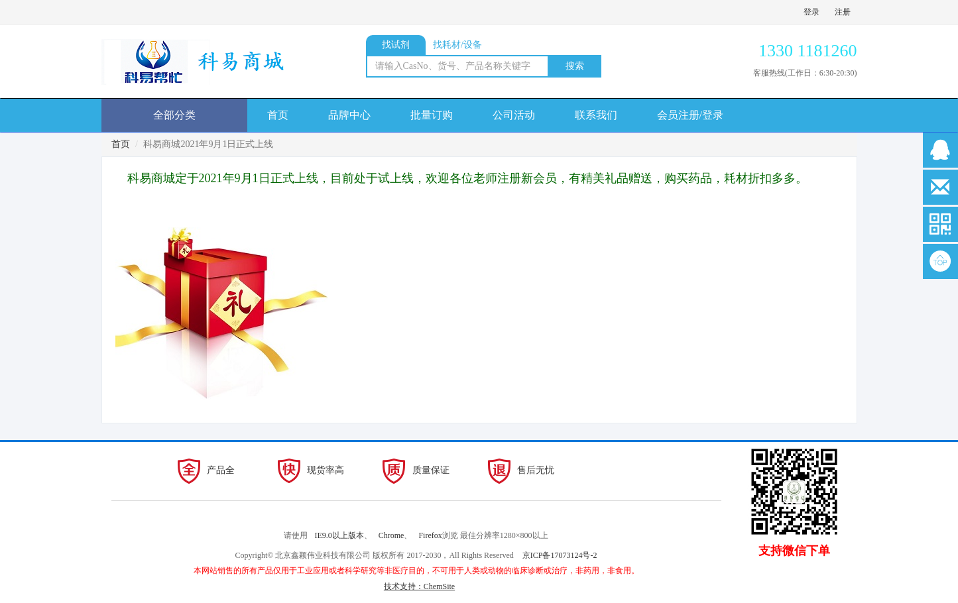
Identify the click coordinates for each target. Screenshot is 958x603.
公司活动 (514, 115)
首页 (277, 115)
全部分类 (174, 115)
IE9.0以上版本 (338, 535)
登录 (811, 12)
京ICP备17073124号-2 (559, 555)
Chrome (391, 535)
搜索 (575, 66)
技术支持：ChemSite (419, 586)
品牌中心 (349, 115)
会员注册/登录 (690, 115)
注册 (843, 12)
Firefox (430, 535)
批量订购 (431, 115)
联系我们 (596, 115)
